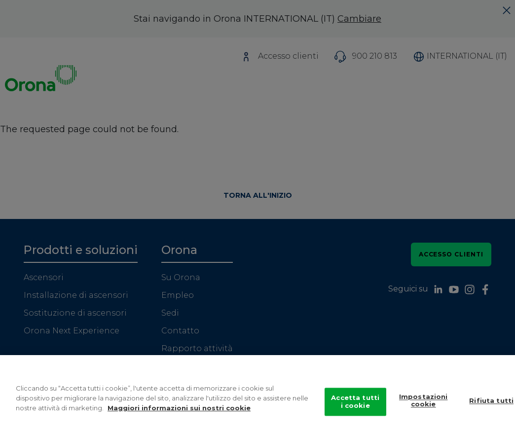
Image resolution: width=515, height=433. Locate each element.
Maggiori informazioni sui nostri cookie (179, 412)
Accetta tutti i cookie (355, 406)
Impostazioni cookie (423, 404)
